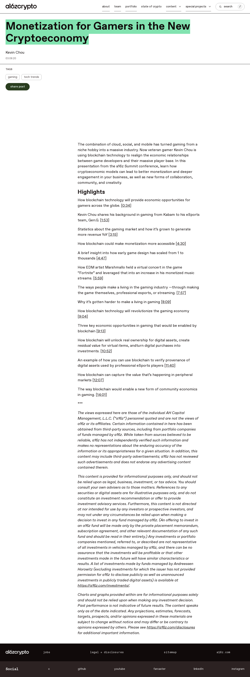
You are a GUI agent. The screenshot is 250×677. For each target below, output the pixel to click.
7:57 (181, 293)
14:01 (101, 394)
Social (12, 669)
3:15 (113, 234)
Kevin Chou (15, 52)
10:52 (106, 351)
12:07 (98, 380)
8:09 (166, 302)
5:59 (98, 278)
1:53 (104, 220)
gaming (12, 77)
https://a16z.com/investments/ (103, 585)
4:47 (101, 258)
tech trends (31, 77)
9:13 (101, 331)
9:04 (83, 316)
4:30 (181, 243)
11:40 (170, 365)
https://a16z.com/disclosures (171, 627)
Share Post (17, 87)
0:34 (126, 205)
